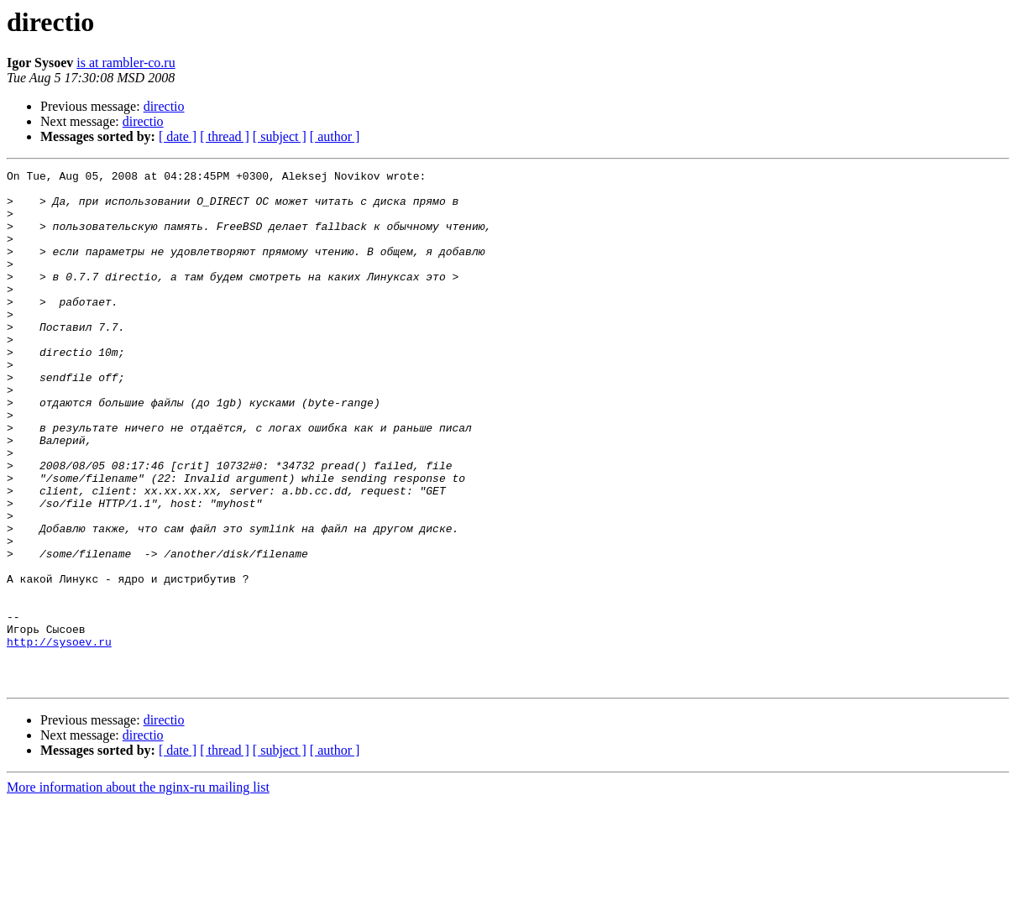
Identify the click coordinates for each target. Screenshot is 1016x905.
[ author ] (335, 136)
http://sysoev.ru (59, 737)
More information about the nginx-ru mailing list (138, 890)
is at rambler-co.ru (125, 62)
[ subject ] (279, 136)
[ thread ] (224, 136)
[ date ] (177, 136)
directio (164, 106)
